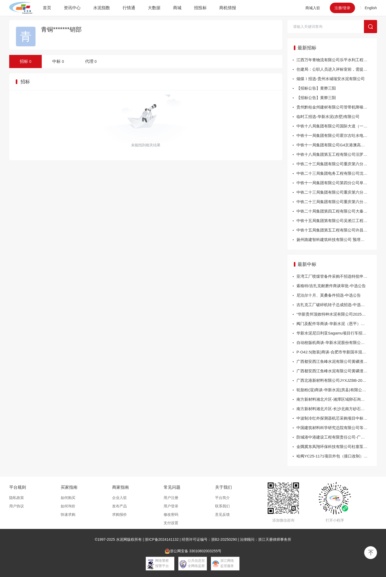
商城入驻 (312, 8)
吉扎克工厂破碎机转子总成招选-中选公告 (332, 304)
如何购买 (68, 498)
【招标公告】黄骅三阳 (316, 88)
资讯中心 (72, 8)
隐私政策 (16, 498)
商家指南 (120, 487)
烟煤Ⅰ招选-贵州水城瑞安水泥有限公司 (330, 78)
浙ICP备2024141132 (162, 539)
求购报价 (119, 514)
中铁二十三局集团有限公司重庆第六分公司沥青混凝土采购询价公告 (336, 164)
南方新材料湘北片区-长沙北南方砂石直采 (332, 408)
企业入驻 (119, 498)
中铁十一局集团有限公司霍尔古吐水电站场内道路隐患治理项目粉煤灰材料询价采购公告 (336, 135)
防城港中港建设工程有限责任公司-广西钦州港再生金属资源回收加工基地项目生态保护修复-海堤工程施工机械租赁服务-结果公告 (336, 437)
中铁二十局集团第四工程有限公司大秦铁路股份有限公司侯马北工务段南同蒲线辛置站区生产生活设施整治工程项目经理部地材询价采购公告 (336, 211)
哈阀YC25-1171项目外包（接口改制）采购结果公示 (336, 456)
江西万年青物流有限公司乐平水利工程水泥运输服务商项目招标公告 (336, 60)
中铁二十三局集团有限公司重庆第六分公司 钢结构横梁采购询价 (336, 192)
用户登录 (171, 506)
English (371, 8)
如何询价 (68, 506)
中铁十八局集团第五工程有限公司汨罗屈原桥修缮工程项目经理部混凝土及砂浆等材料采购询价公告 (336, 154)
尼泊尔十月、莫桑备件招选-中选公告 (328, 295)
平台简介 (222, 498)
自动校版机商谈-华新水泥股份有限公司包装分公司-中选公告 (336, 342)
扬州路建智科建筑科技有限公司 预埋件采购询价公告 (336, 239)
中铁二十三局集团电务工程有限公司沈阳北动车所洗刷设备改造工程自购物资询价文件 (336, 173)
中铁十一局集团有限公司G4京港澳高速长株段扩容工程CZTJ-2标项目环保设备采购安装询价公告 (336, 145)
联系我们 (222, 506)
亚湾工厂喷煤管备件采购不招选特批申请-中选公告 (336, 276)
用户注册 (171, 498)
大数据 (154, 8)
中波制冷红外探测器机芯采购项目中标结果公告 (336, 418)
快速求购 (68, 514)
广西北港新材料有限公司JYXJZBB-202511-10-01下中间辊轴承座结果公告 (336, 380)
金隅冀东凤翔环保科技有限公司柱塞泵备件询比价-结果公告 (336, 446)
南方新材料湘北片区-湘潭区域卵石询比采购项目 (336, 399)
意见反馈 (222, 514)
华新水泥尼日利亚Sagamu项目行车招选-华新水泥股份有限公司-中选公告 (336, 333)
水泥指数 (101, 8)
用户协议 (16, 506)
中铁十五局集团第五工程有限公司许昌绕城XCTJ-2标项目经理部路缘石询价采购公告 (336, 230)
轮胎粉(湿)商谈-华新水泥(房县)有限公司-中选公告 (336, 390)
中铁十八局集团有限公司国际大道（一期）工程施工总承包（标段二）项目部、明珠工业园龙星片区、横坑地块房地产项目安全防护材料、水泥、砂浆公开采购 (336, 126)
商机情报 (227, 8)
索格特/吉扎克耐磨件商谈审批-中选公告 (331, 286)
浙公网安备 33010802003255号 (193, 551)
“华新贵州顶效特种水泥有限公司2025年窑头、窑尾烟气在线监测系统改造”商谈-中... (336, 314)
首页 (47, 8)
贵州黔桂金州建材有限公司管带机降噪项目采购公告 (336, 107)
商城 (177, 8)
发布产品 (119, 506)
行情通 (129, 8)
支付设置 (171, 523)
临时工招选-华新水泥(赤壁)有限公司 (327, 116)
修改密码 (171, 514)
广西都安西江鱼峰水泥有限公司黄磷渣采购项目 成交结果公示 (336, 361)
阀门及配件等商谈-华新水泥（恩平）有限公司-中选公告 (336, 323)
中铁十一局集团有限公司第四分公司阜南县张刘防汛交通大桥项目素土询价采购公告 (336, 183)
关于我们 (223, 487)
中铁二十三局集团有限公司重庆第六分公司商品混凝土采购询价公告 (336, 201)
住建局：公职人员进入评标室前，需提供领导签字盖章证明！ (336, 69)
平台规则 (17, 487)
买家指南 (69, 487)
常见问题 (172, 487)
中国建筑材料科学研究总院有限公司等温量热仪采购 (336, 427)
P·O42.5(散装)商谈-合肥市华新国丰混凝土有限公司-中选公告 (336, 352)
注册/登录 (342, 8)
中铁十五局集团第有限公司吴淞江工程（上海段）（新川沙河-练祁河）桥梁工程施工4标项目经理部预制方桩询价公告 (336, 220)
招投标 (200, 8)
